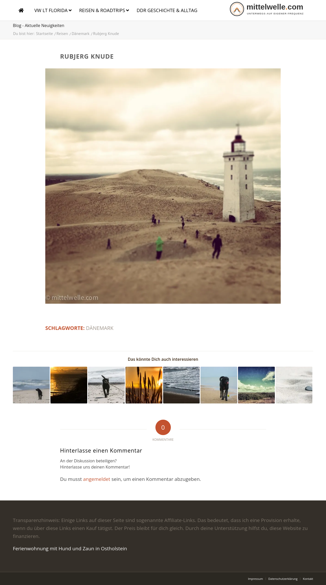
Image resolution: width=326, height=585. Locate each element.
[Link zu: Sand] (294, 385)
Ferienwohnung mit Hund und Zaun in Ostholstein (70, 548)
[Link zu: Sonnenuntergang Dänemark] (68, 385)
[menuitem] (255, 579)
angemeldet (96, 479)
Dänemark (99, 328)
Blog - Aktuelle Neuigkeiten (38, 25)
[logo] (270, 9)
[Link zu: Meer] (181, 385)
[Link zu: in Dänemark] (144, 385)
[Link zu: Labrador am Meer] (31, 385)
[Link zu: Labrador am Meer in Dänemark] (218, 385)
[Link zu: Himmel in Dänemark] (256, 385)
